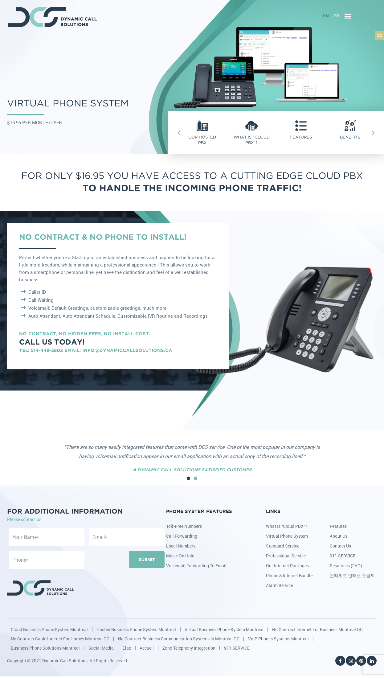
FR (336, 16)
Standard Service (282, 546)
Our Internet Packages (287, 565)
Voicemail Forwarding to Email (196, 565)
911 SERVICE (342, 556)
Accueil (147, 648)
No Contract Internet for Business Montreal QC (317, 629)
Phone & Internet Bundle (289, 575)
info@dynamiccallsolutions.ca (127, 351)
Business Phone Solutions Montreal (45, 648)
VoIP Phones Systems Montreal (278, 639)
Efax (126, 648)
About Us (338, 536)
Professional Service (286, 556)
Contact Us (340, 546)
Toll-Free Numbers (184, 526)
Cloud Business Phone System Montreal (49, 629)
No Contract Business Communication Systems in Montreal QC (178, 639)
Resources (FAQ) (346, 565)
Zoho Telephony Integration (188, 648)
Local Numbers (180, 546)
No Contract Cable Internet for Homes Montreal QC (60, 639)
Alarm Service (279, 585)
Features (338, 526)
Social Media (101, 648)
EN (326, 16)
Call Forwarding (181, 536)
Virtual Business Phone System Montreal (224, 629)
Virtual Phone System (287, 536)
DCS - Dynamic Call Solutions (53, 17)
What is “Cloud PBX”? (286, 526)
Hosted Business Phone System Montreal (136, 629)
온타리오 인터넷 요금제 (352, 575)
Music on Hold (180, 556)
